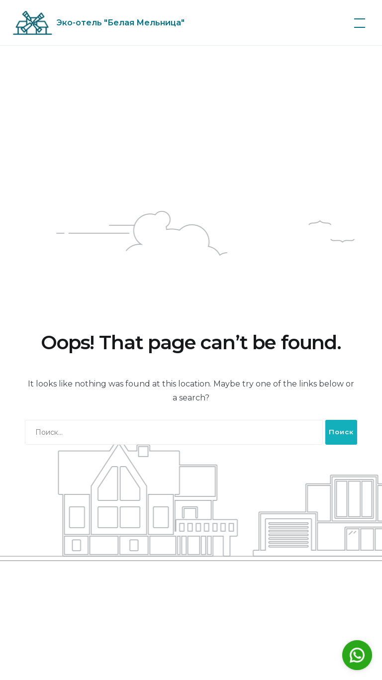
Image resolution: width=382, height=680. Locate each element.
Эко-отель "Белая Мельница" (121, 22)
